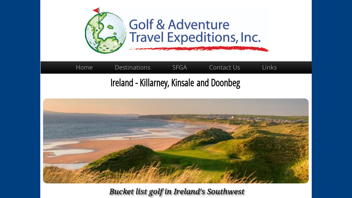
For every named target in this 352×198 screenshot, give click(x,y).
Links (269, 67)
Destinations (132, 67)
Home (84, 67)
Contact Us (224, 67)
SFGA (179, 67)
